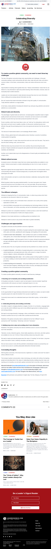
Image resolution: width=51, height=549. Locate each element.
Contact (37, 530)
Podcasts (17, 8)
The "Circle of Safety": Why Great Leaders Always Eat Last (13, 477)
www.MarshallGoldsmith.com (20, 365)
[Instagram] (11, 536)
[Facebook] (3, 536)
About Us (37, 523)
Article (21, 15)
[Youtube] (9, 536)
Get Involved (38, 528)
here (40, 371)
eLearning (30, 8)
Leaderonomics (27, 22)
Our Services (38, 8)
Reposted (3, 375)
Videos (24, 8)
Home (36, 520)
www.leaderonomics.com (8, 371)
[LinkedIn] (7, 536)
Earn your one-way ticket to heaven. (9, 533)
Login (43, 4)
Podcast (29, 436)
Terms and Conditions (17, 545)
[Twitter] (5, 536)
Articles (11, 8)
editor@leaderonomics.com (15, 369)
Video (5, 472)
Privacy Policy (4, 545)
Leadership (28, 15)
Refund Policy (10, 545)
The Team (37, 525)
